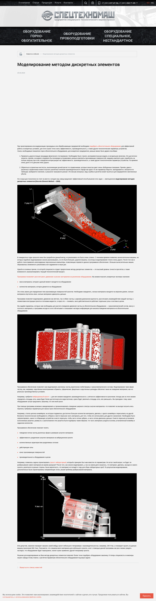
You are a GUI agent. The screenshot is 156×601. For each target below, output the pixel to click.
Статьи (36, 2)
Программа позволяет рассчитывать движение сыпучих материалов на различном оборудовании (54, 277)
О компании (24, 2)
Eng (152, 3)
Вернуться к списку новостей (31, 567)
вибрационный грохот (41, 396)
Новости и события (32, 54)
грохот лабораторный (58, 462)
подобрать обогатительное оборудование (105, 146)
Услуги (58, 2)
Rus (148, 3)
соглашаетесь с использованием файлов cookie (22, 597)
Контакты (68, 2)
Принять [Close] (147, 596)
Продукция (47, 2)
